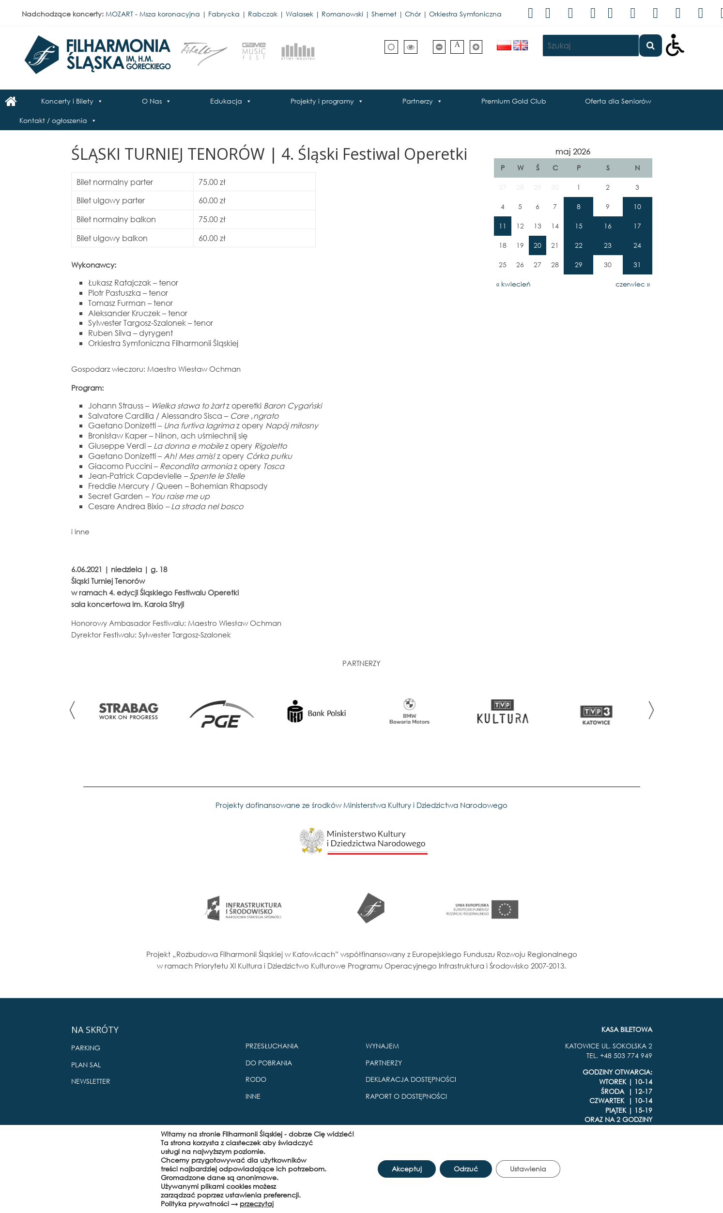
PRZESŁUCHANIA (272, 1045)
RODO (256, 1079)
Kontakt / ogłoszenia (53, 120)
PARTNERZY (384, 1062)
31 (637, 264)
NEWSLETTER (90, 1081)
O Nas (152, 101)
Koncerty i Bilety (67, 101)
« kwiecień (513, 283)
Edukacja (226, 101)
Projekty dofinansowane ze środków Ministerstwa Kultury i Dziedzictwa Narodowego (361, 805)
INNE (253, 1096)
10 (637, 206)
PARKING (85, 1047)
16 (608, 225)
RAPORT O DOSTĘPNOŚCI (406, 1096)
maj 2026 (572, 151)
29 (579, 264)
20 (537, 245)
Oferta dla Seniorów (618, 101)
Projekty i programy (322, 101)
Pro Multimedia (627, 1163)
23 (608, 245)
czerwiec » (632, 283)
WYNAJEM (382, 1045)
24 (637, 245)
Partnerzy (417, 101)
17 (637, 225)
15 (579, 225)
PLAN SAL (86, 1064)
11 (503, 225)
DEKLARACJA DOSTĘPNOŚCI (411, 1079)
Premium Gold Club (513, 101)
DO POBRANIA (269, 1062)
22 (579, 245)
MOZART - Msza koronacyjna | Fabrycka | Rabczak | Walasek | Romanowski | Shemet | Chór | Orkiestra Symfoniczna (304, 13)
